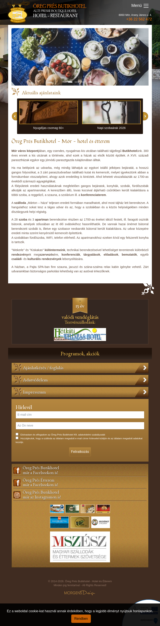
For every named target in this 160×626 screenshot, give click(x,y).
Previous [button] (14, 116)
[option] (48, 116)
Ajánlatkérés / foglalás (43, 368)
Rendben (81, 618)
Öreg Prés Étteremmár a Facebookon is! (40, 482)
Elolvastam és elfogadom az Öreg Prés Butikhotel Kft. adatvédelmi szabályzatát (62, 434)
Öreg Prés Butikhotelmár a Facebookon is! (41, 470)
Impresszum (34, 392)
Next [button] (145, 116)
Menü (140, 6)
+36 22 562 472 (139, 19)
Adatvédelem (35, 380)
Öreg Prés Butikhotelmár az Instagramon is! (42, 495)
